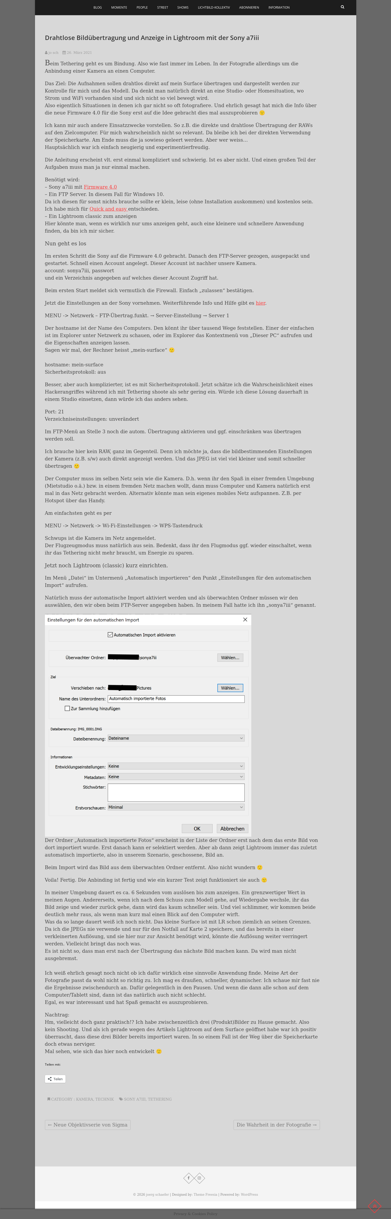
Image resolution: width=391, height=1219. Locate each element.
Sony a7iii (135, 1099)
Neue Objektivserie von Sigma (88, 1125)
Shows (183, 7)
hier (260, 303)
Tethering (160, 1099)
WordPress (249, 1195)
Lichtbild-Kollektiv (214, 7)
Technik (104, 1099)
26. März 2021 (77, 53)
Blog (98, 7)
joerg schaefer (157, 1195)
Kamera (84, 1099)
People (142, 7)
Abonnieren (249, 7)
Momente (119, 7)
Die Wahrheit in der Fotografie (277, 1125)
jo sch (52, 53)
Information (279, 7)
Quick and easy (109, 209)
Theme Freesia (205, 1195)
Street (162, 7)
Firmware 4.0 (100, 187)
